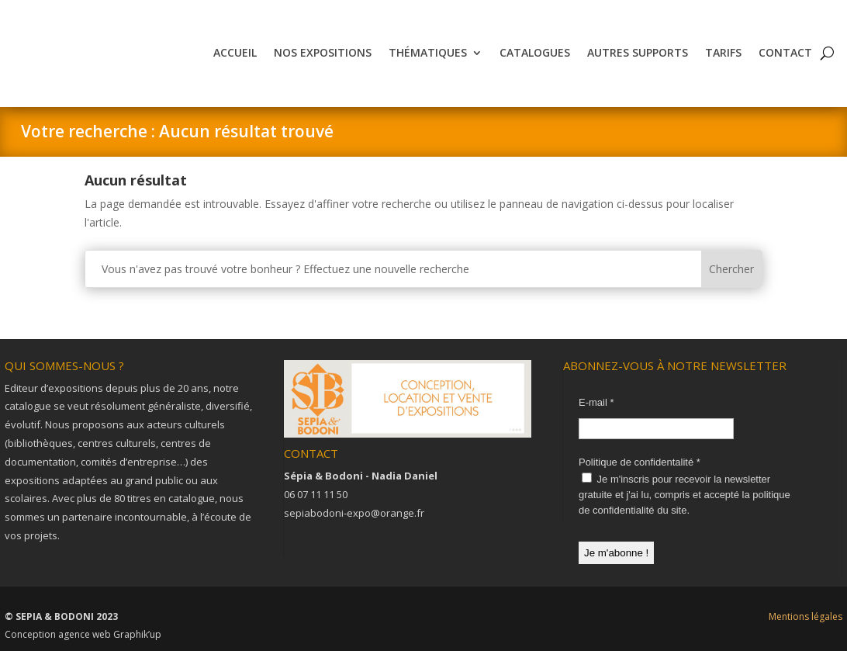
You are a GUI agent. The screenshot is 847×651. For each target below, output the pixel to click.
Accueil (235, 52)
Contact (785, 52)
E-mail (596, 402)
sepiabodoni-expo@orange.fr (354, 513)
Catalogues (535, 52)
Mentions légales (805, 616)
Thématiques (428, 52)
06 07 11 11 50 (315, 494)
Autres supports (637, 52)
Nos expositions (323, 52)
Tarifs (723, 52)
